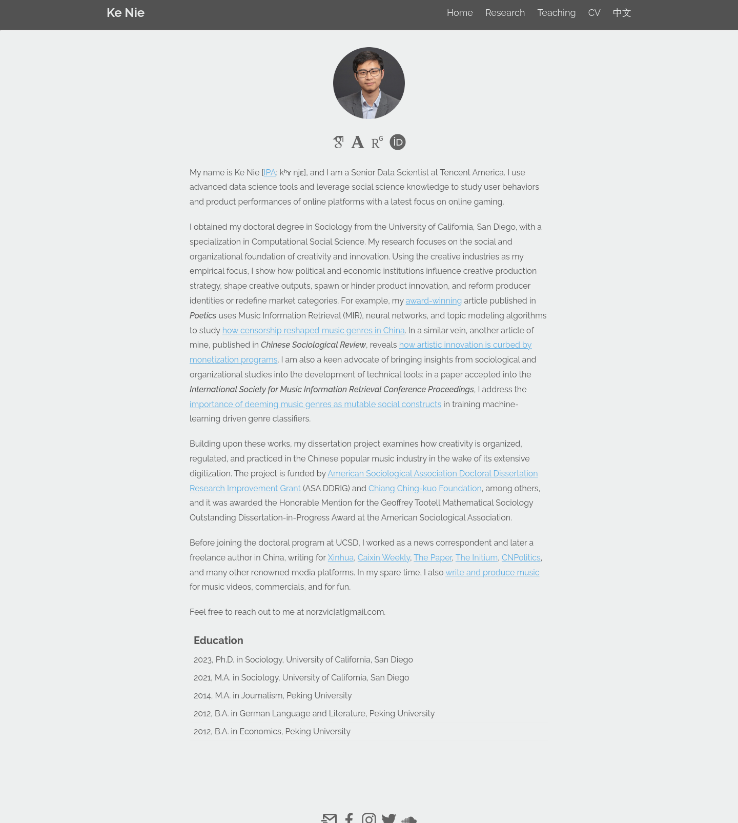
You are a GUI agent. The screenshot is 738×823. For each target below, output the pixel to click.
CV (594, 12)
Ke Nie (126, 12)
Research (505, 12)
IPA (270, 172)
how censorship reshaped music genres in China (313, 330)
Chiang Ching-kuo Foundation (425, 488)
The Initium (477, 558)
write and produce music (492, 572)
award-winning (434, 301)
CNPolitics (521, 558)
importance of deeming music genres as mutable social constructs (315, 404)
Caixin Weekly (384, 558)
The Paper (433, 558)
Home (460, 12)
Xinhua (341, 558)
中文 (622, 12)
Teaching (556, 12)
